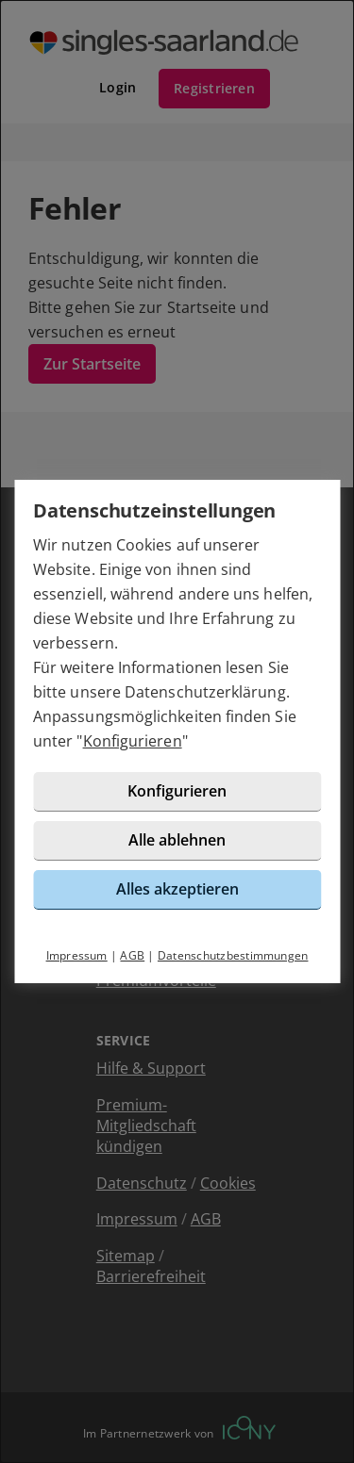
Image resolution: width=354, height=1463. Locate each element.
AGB (132, 955)
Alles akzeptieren (177, 889)
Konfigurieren (132, 741)
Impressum (77, 955)
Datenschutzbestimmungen (233, 955)
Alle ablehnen (177, 840)
